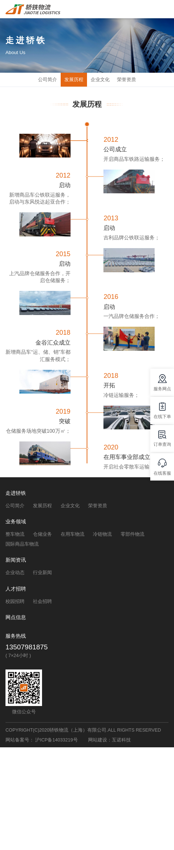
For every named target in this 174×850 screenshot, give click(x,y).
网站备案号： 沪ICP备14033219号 (41, 740)
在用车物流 (72, 534)
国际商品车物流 (22, 544)
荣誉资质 (126, 79)
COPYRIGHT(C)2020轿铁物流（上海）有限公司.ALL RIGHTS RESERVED (83, 730)
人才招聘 (15, 589)
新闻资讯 (15, 560)
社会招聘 (42, 601)
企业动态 (14, 572)
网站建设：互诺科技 (109, 740)
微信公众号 (24, 711)
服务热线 (15, 636)
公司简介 (47, 79)
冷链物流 (102, 534)
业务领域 (15, 521)
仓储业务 (42, 534)
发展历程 (73, 79)
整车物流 (14, 534)
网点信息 (15, 617)
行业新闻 (42, 572)
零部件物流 (132, 534)
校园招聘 (14, 601)
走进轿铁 (15, 493)
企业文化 (100, 79)
